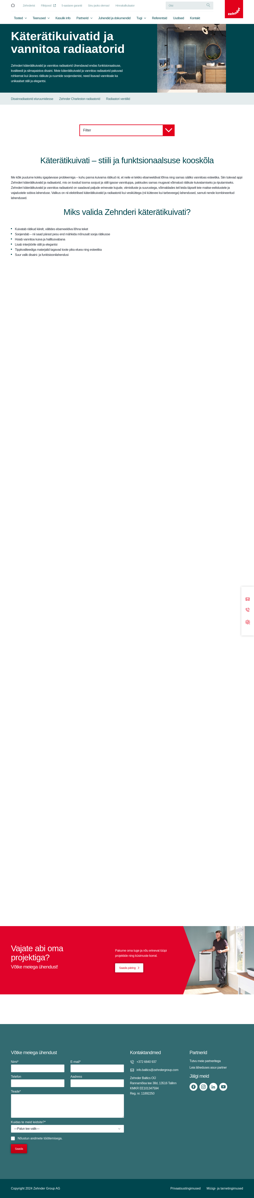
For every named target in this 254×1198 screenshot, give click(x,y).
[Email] (247, 599)
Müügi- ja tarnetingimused (225, 1188)
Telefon (37, 1081)
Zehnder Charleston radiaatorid (79, 99)
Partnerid (82, 19)
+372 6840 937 (147, 1061)
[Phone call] (247, 610)
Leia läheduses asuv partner (208, 1067)
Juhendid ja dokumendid (114, 19)
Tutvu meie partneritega (205, 1061)
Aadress (97, 1081)
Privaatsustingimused (185, 1188)
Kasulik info (62, 19)
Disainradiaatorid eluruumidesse (32, 99)
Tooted (18, 19)
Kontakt (195, 19)
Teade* (67, 1104)
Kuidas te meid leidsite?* (67, 1126)
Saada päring (127, 967)
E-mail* (97, 1066)
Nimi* (37, 1066)
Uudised (178, 19)
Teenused (39, 19)
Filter (129, 130)
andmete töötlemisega (46, 1138)
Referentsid (159, 19)
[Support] (247, 622)
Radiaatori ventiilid (118, 99)
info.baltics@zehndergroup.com (157, 1070)
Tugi (139, 19)
